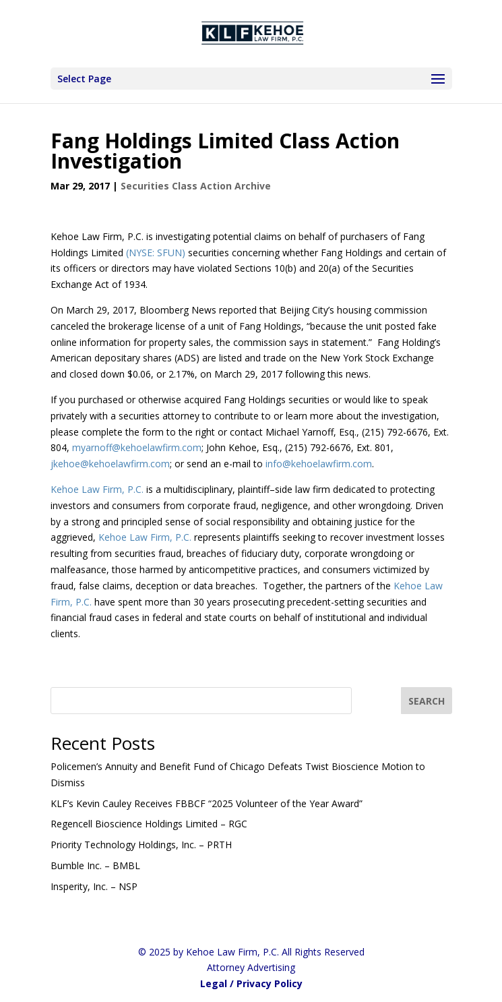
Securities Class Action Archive (196, 185)
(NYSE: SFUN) (155, 252)
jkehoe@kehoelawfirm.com (110, 463)
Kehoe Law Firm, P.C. (98, 489)
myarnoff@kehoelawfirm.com (136, 447)
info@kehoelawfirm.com (318, 463)
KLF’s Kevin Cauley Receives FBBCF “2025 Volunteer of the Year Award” (207, 803)
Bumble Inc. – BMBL (95, 865)
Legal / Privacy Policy (251, 983)
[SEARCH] (426, 700)
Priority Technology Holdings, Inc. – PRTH (141, 844)
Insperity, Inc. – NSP (94, 886)
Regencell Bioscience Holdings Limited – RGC (149, 823)
